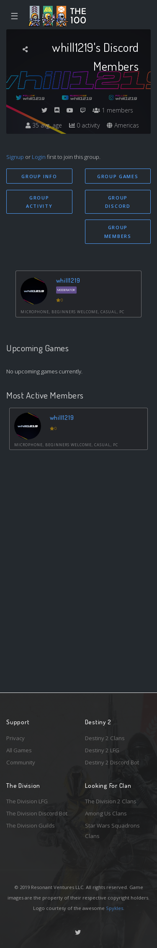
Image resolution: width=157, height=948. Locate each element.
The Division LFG (27, 801)
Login (39, 157)
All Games (19, 750)
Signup (15, 157)
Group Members (117, 231)
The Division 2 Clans (110, 801)
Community (20, 762)
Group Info (39, 176)
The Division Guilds (30, 825)
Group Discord (118, 202)
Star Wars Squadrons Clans (112, 831)
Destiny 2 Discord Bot (112, 762)
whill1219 (68, 280)
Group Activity (39, 202)
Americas (123, 125)
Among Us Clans (106, 813)
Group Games (118, 176)
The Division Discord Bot (36, 813)
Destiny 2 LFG (102, 750)
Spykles (114, 908)
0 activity (84, 125)
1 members (113, 110)
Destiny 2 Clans (105, 738)
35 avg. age (44, 125)
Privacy (15, 738)
